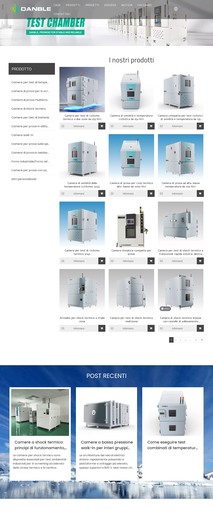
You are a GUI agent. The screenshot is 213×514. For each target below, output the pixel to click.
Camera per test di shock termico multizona (131, 319)
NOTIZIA (127, 5)
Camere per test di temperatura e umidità (33, 82)
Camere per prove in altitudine (32, 126)
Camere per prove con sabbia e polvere (33, 170)
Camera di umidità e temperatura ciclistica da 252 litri (131, 117)
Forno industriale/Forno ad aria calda (33, 161)
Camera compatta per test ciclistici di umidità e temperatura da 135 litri (180, 117)
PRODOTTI (73, 5)
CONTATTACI (62, 14)
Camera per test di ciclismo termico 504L (82, 252)
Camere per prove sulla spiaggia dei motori (33, 144)
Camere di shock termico (28, 109)
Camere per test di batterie (30, 117)
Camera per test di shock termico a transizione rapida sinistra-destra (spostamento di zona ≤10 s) (180, 252)
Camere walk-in (22, 135)
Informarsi (71, 126)
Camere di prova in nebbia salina (33, 153)
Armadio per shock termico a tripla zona (82, 319)
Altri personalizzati (23, 179)
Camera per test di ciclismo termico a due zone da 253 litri (82, 117)
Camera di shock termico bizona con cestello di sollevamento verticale (180, 319)
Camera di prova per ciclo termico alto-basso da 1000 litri (131, 184)
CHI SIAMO (145, 5)
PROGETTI (92, 5)
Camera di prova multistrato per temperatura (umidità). (33, 100)
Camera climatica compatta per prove (131, 252)
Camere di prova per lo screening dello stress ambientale (33, 91)
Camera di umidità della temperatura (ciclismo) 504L (82, 184)
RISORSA (110, 5)
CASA (57, 5)
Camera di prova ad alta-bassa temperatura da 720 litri (181, 184)
